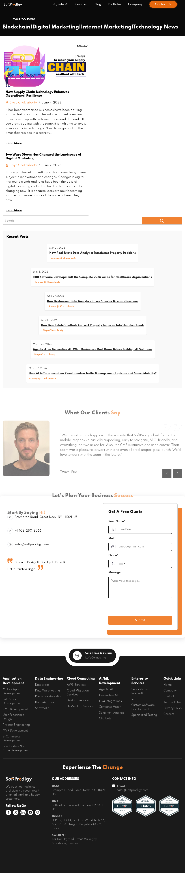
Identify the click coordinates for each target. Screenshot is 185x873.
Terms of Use (172, 702)
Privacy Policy (173, 708)
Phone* (113, 555)
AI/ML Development (109, 681)
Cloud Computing (81, 678)
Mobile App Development (12, 691)
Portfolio (114, 4)
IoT (133, 699)
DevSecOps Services (80, 706)
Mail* (112, 538)
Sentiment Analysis (111, 712)
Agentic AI (60, 4)
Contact (169, 696)
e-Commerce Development (12, 738)
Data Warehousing (47, 690)
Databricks (42, 685)
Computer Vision (110, 707)
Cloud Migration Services (78, 692)
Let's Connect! (95, 658)
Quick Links (173, 678)
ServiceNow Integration (139, 691)
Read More (14, 143)
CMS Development (15, 709)
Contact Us (163, 4)
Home (168, 685)
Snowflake (42, 708)
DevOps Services (78, 700)
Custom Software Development (143, 707)
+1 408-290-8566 (28, 530)
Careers (169, 714)
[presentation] (135, 608)
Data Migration (45, 702)
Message (114, 572)
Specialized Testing (144, 715)
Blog (97, 4)
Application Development (13, 681)
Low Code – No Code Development (16, 748)
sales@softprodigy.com (32, 544)
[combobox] (122, 563)
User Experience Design (13, 717)
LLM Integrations (110, 701)
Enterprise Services (139, 681)
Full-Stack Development (12, 701)
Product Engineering (16, 725)
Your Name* (116, 521)
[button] (166, 482)
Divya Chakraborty (21, 102)
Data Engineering (49, 678)
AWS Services (76, 685)
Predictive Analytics (48, 696)
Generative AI (108, 695)
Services (81, 4)
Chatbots (105, 718)
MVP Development (15, 730)
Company (135, 4)
